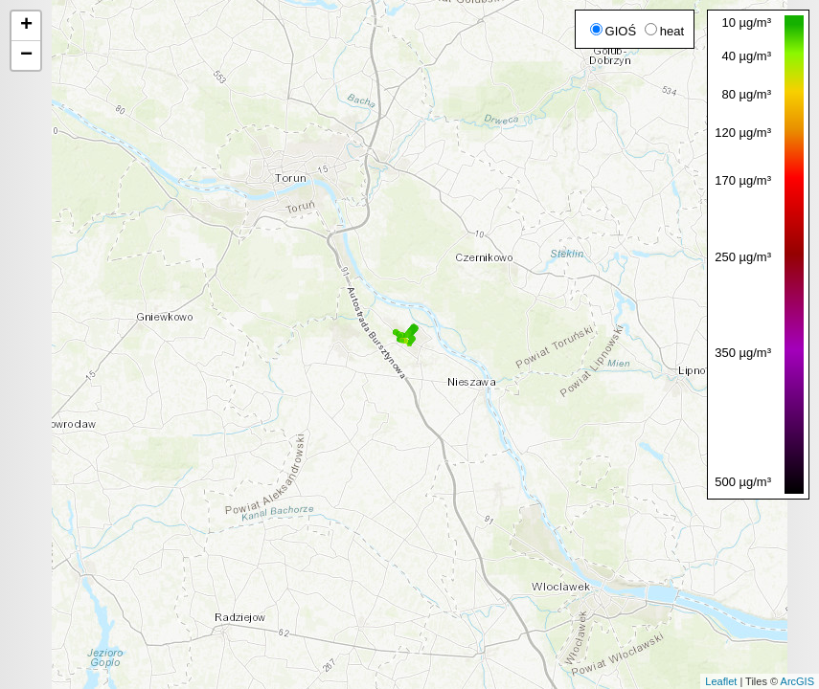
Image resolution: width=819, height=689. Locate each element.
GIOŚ (613, 31)
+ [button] (26, 25)
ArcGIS (797, 681)
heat (664, 31)
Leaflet (721, 681)
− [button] (26, 55)
